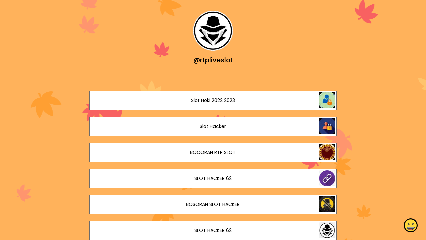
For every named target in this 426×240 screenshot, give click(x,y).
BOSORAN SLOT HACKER (213, 204)
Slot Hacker (213, 126)
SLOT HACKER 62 (213, 178)
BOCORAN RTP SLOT (213, 152)
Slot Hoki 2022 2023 (213, 100)
